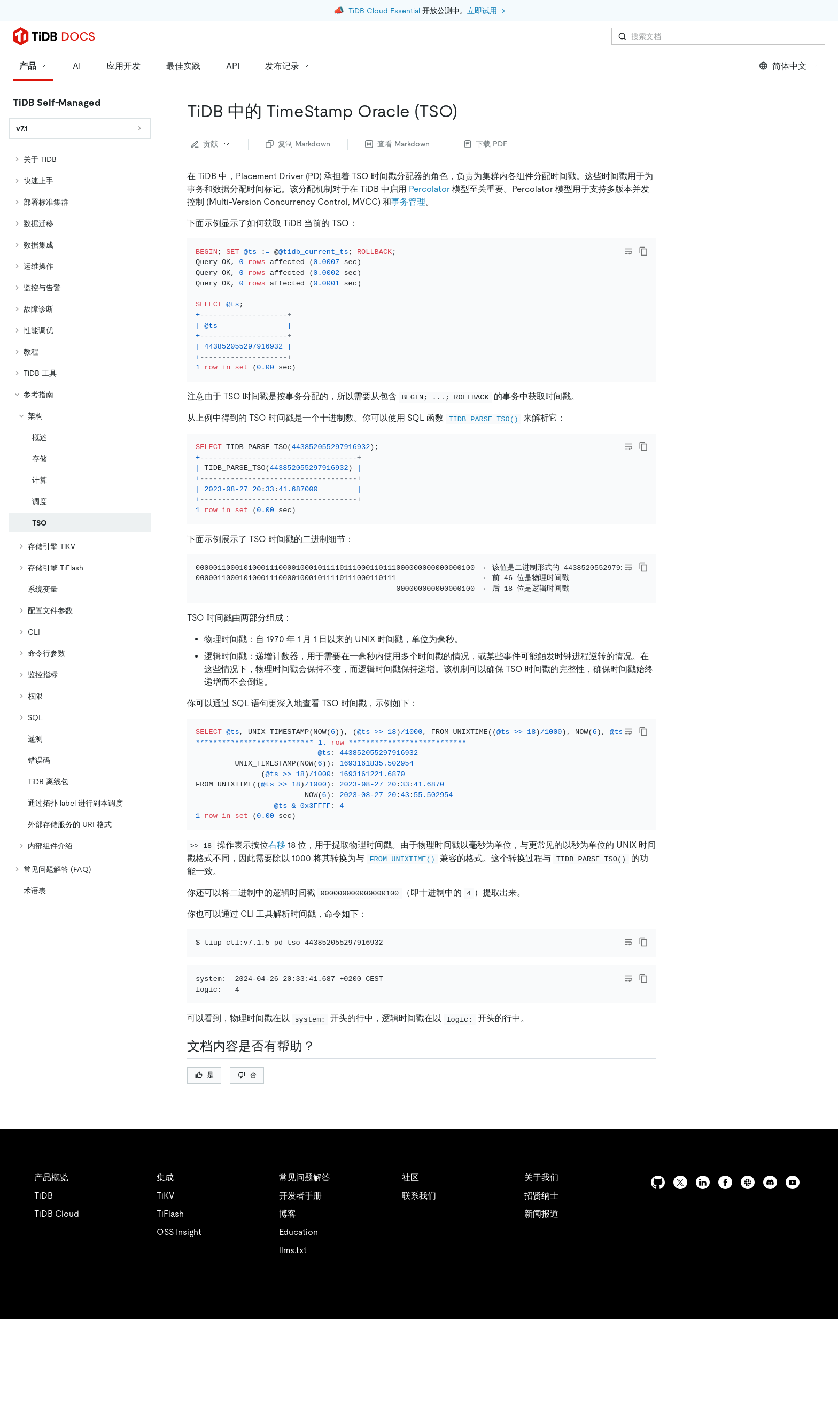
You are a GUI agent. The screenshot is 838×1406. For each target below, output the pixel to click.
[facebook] (725, 1269)
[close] (817, 1344)
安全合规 (267, 1384)
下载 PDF (485, 144)
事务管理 (408, 202)
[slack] (747, 1269)
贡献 (211, 144)
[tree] (80, 525)
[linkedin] (703, 1269)
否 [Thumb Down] (247, 1162)
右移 (276, 903)
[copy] (643, 251)
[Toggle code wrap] (628, 251)
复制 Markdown (298, 144)
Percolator (429, 189)
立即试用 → (486, 10)
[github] (658, 1269)
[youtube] (792, 1269)
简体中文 (789, 66)
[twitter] (680, 1269)
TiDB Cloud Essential (384, 10)
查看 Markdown (397, 144)
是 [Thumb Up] (204, 1162)
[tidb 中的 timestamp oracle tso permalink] (466, 111)
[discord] (770, 1269)
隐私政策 (220, 1384)
